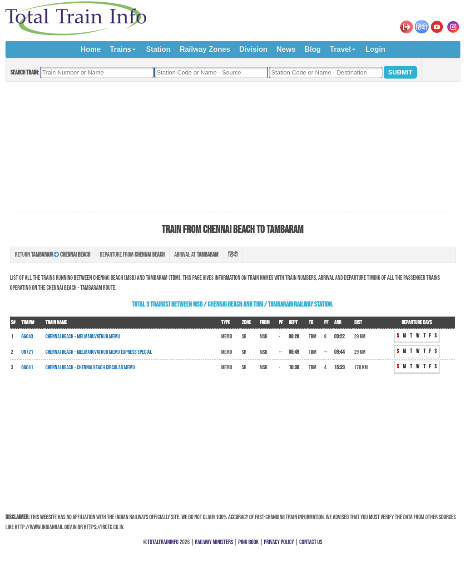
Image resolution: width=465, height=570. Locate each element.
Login (376, 49)
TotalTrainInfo (163, 542)
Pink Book (248, 542)
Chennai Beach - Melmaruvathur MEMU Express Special (98, 352)
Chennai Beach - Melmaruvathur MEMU (82, 336)
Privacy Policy (279, 542)
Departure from (132, 254)
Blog (313, 49)
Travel (340, 49)
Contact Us (310, 542)
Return (52, 254)
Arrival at (196, 254)
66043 (27, 336)
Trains (120, 49)
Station (158, 49)
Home (90, 49)
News (286, 49)
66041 (27, 367)
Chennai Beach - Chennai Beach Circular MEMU (90, 367)
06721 (27, 352)
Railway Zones (205, 49)
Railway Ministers (214, 542)
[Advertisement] (232, 147)
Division (253, 49)
